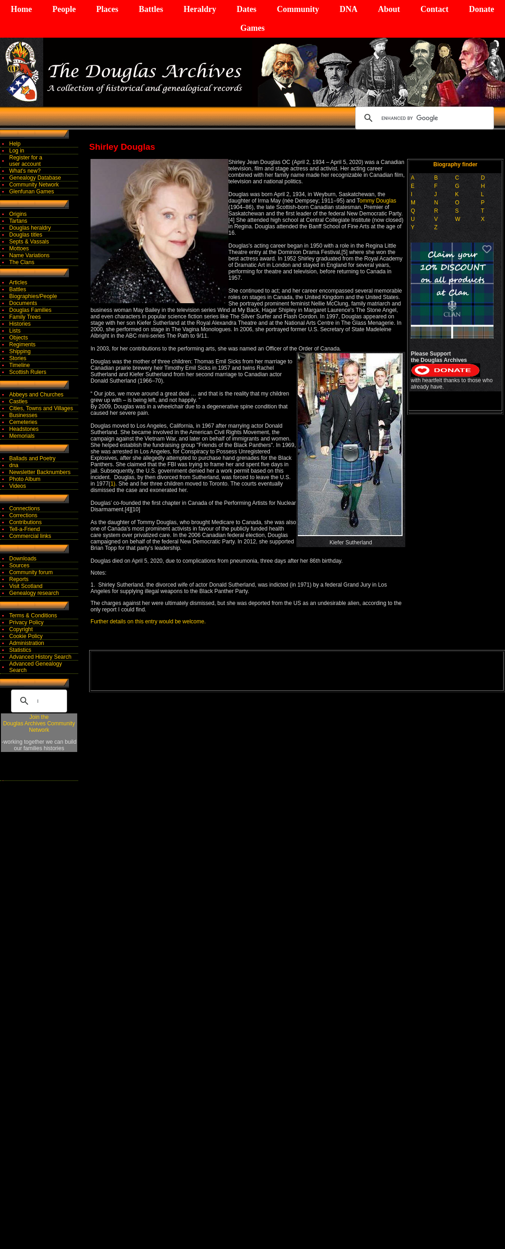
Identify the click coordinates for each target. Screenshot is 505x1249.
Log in (16, 150)
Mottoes (19, 248)
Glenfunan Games (31, 191)
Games (252, 28)
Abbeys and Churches (36, 394)
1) (112, 483)
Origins (18, 214)
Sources (19, 565)
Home (21, 9)
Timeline (19, 365)
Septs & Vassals (29, 241)
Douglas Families (30, 310)
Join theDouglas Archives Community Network (39, 723)
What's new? (24, 171)
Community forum (31, 572)
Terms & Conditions (33, 615)
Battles (151, 9)
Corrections (23, 515)
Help (15, 144)
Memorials (21, 436)
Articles (18, 282)
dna (13, 465)
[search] (423, 118)
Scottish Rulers (27, 372)
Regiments (22, 344)
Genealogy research (34, 593)
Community (298, 9)
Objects (18, 337)
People (64, 9)
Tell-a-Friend (24, 529)
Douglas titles (25, 235)
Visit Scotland (26, 586)
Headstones (24, 429)
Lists (15, 331)
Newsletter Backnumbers (39, 472)
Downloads (22, 558)
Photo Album (24, 479)
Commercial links (30, 536)
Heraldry (199, 9)
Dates (246, 9)
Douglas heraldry (30, 228)
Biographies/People (33, 296)
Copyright (21, 629)
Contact (434, 9)
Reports (18, 579)
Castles (18, 401)
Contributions (25, 522)
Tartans (18, 221)
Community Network (34, 184)
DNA (348, 9)
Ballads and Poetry (32, 458)
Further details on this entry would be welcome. (148, 621)
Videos (17, 486)
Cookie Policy (26, 636)
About (389, 9)
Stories (17, 358)
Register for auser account (25, 160)
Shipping (20, 351)
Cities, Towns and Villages (41, 408)
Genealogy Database (35, 178)
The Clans (21, 262)
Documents (23, 303)
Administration (26, 643)
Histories (20, 324)
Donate (481, 9)
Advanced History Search (40, 657)
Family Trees (25, 317)
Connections (24, 508)
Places (107, 9)
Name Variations (29, 255)
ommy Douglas (377, 201)
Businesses (23, 415)
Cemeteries (23, 422)
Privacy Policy (26, 622)
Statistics (20, 650)
